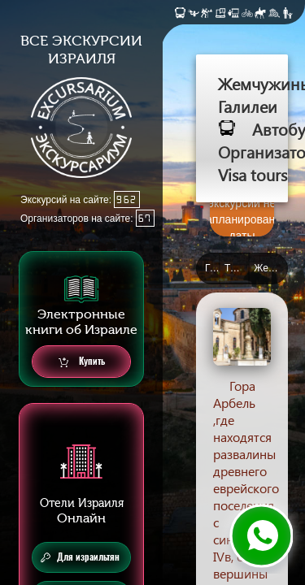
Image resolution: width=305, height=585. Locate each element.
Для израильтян (80, 557)
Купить (82, 362)
